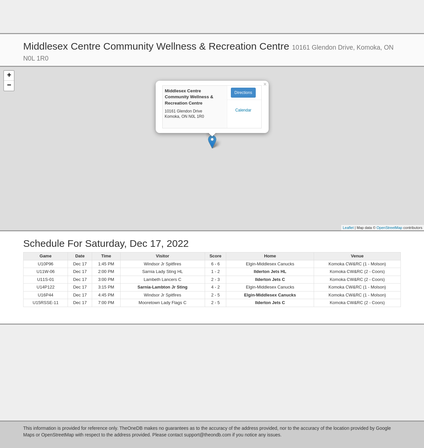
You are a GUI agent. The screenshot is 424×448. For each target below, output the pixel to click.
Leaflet (348, 228)
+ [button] (9, 76)
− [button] (9, 86)
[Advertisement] (212, 16)
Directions (243, 92)
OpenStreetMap (389, 228)
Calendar (243, 110)
